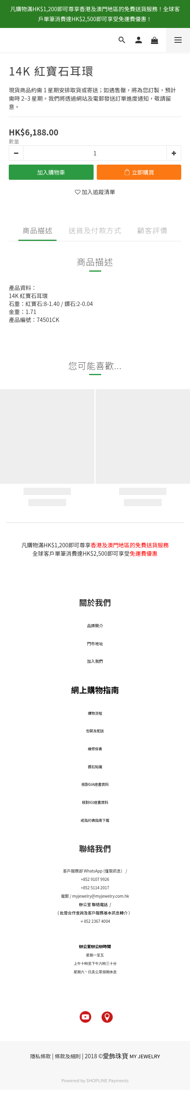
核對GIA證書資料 (95, 784)
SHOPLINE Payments (107, 1080)
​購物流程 (95, 713)
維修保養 (95, 748)
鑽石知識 (95, 766)
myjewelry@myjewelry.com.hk (100, 896)
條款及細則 (68, 1056)
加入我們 (95, 661)
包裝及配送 (95, 730)
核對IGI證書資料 (95, 802)
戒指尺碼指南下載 (94, 820)
